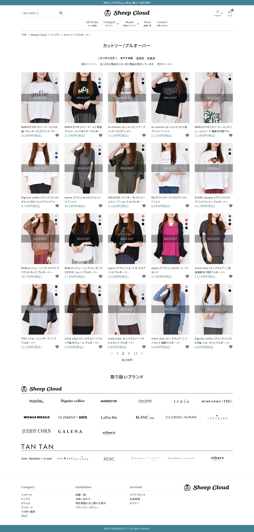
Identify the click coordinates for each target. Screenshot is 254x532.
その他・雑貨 (28, 511)
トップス (25, 499)
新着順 (151, 58)
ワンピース (27, 507)
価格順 (140, 58)
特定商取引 (90, 503)
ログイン (134, 503)
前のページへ (89, 64)
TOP (24, 34)
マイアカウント (138, 494)
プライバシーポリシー (87, 507)
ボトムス (26, 503)
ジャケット (26, 494)
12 (135, 353)
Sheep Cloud (39, 34)
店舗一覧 (80, 494)
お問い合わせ (82, 499)
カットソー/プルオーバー (77, 34)
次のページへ (165, 64)
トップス (55, 34)
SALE (24, 516)
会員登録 (135, 499)
